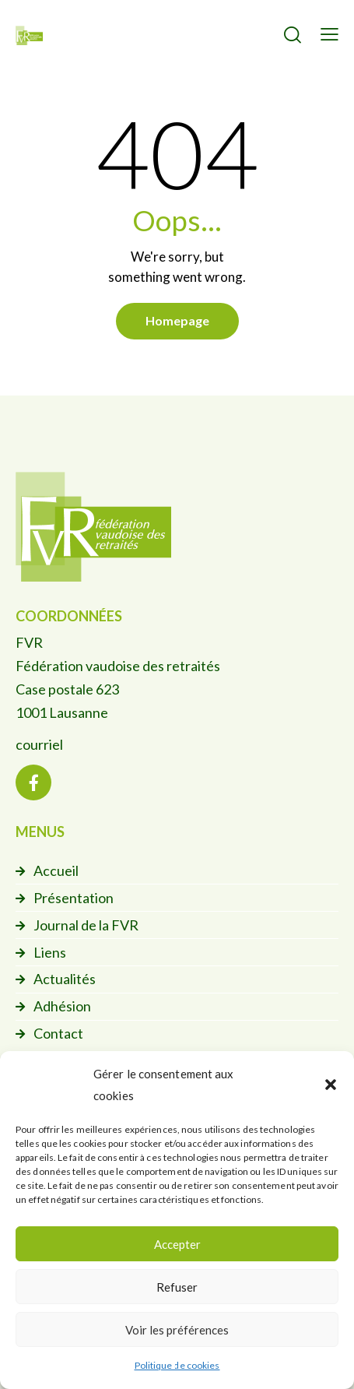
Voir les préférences (177, 1330)
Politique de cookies (177, 1365)
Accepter (177, 1244)
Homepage (177, 320)
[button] (330, 1084)
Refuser (177, 1287)
